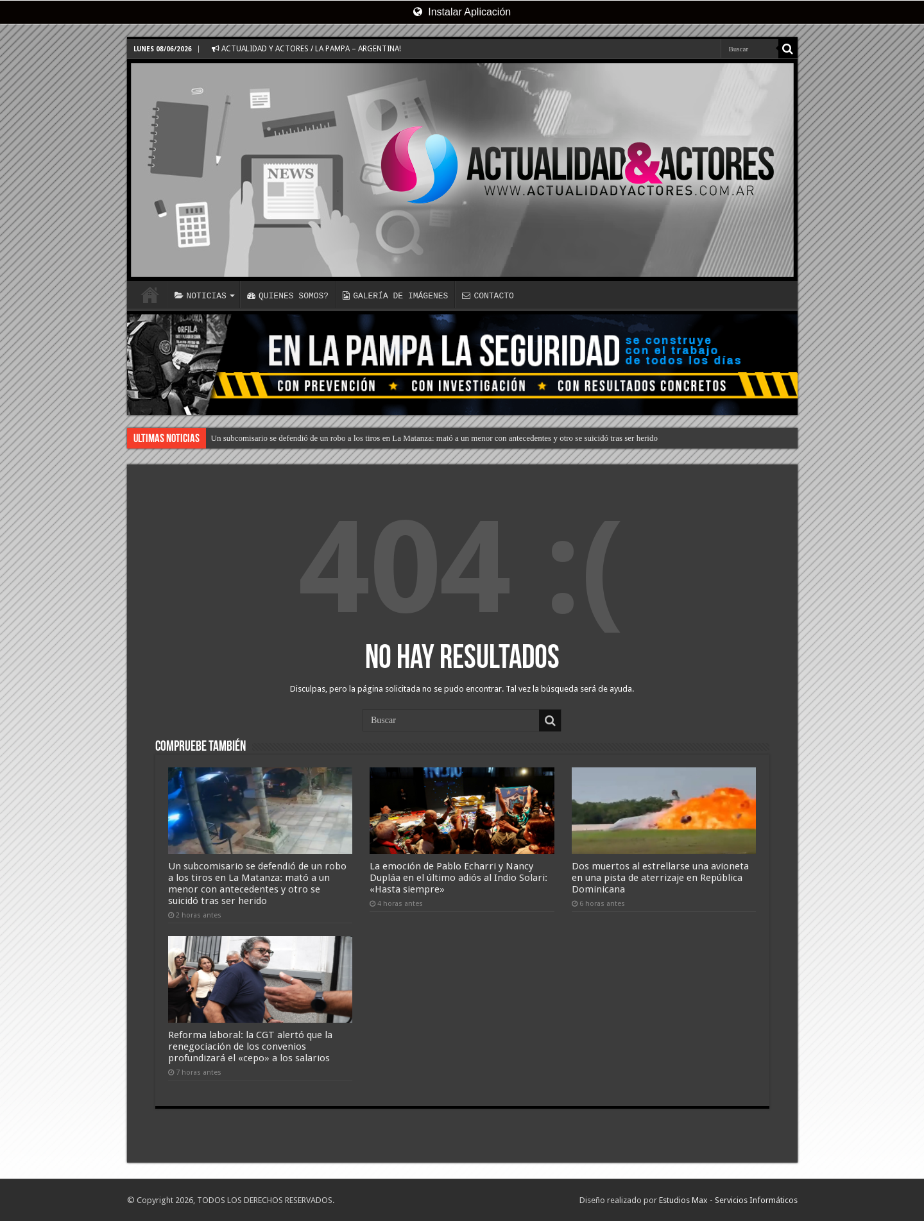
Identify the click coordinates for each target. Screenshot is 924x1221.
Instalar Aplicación (462, 11)
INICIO (150, 294)
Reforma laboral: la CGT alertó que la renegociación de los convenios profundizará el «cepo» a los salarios (250, 1046)
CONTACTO (487, 296)
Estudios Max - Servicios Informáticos (728, 1200)
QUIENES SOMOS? (288, 296)
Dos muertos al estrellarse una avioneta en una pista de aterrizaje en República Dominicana (660, 877)
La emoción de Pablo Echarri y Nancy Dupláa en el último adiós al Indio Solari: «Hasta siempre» (458, 877)
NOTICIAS (201, 296)
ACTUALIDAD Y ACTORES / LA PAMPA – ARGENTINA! (306, 48)
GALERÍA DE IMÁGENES (395, 296)
